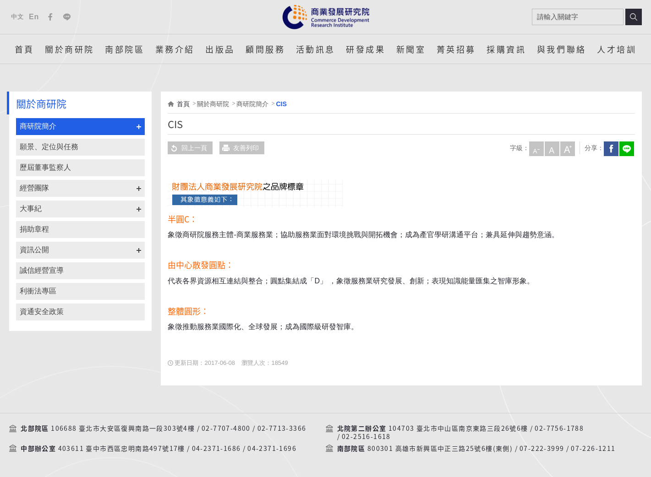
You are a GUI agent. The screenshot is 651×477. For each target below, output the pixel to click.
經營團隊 (34, 188)
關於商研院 (69, 49)
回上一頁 (187, 147)
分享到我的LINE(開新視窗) (625, 147)
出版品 (220, 49)
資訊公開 (34, 250)
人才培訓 (616, 49)
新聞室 (411, 49)
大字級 (566, 147)
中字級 (551, 147)
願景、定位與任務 (49, 147)
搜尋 (633, 17)
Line (67, 17)
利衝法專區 (38, 291)
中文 (17, 16)
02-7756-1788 (559, 428)
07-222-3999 (542, 448)
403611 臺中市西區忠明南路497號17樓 (121, 448)
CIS (281, 104)
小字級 (535, 147)
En (34, 17)
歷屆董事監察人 (45, 167)
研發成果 (365, 49)
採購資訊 (506, 49)
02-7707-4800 (226, 428)
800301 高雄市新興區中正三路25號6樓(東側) (440, 448)
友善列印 (239, 147)
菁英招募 (456, 49)
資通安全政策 (42, 311)
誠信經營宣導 (42, 270)
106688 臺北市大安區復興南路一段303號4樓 (123, 428)
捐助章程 (34, 229)
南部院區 (124, 49)
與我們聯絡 (561, 49)
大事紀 (31, 208)
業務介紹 (175, 49)
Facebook (50, 17)
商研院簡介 (38, 126)
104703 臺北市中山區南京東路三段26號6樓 (458, 428)
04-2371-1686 (216, 448)
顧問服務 (265, 49)
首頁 (24, 49)
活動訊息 (315, 49)
